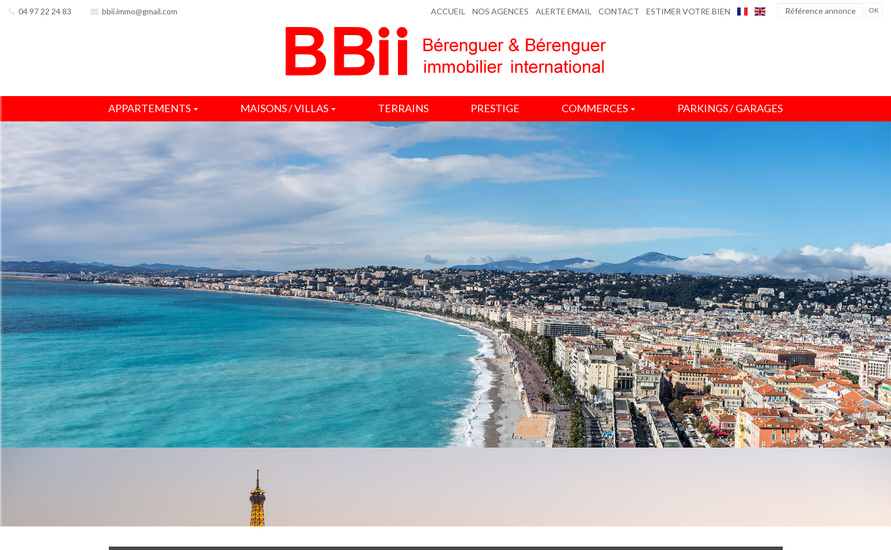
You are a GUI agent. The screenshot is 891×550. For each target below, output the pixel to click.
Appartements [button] (153, 108)
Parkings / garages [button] (730, 108)
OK (874, 10)
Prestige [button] (495, 108)
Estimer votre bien (688, 11)
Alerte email (564, 11)
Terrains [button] (403, 108)
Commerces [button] (598, 108)
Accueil (448, 11)
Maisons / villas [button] (288, 108)
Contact (618, 11)
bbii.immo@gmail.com (133, 11)
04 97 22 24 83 (40, 11)
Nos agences (500, 11)
